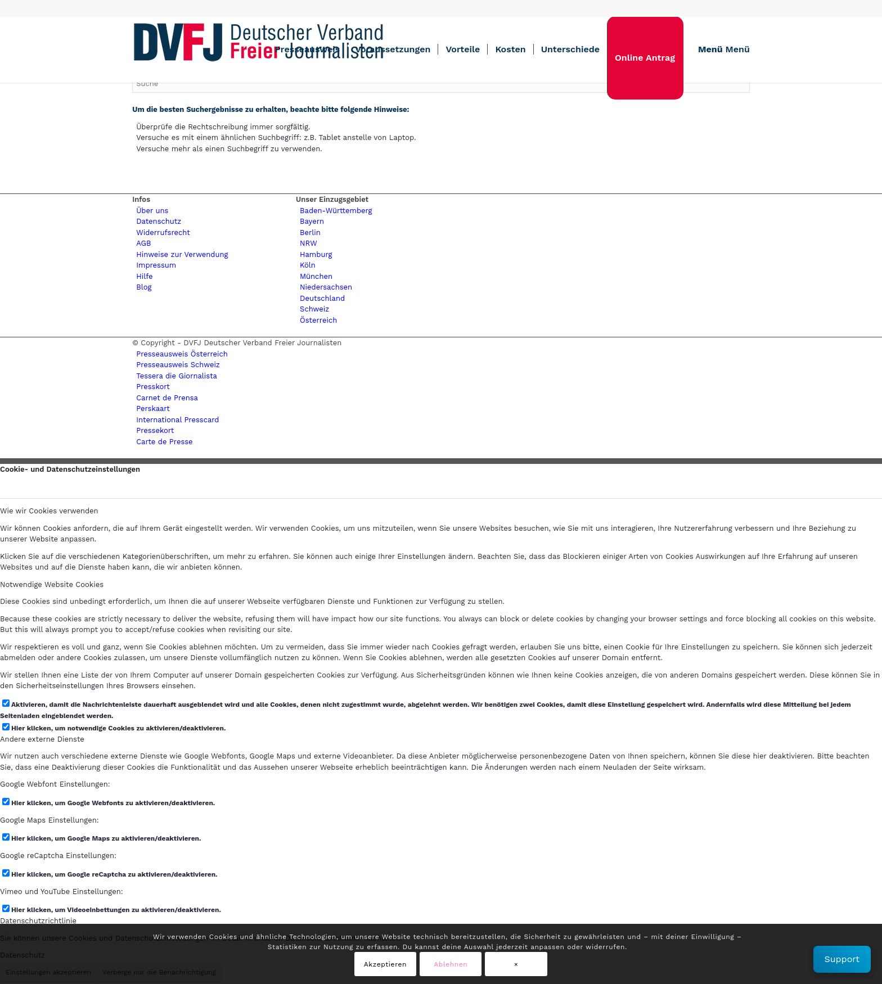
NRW (308, 243)
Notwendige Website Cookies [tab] (52, 584)
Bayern (312, 221)
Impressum (156, 265)
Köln (308, 265)
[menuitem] (307, 49)
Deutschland (322, 298)
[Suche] (441, 83)
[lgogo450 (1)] (258, 49)
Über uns (152, 210)
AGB (143, 243)
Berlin (310, 232)
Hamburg (316, 254)
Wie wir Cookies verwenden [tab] (49, 511)
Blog (143, 287)
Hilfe (144, 276)
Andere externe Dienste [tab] (42, 739)
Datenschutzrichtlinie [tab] (38, 921)
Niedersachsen (326, 287)
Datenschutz (158, 221)
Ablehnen (450, 964)
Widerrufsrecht (163, 232)
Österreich (318, 320)
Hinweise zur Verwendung (182, 254)
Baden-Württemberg (336, 210)
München (316, 276)
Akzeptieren (385, 964)
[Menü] (720, 49)
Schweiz (314, 309)
